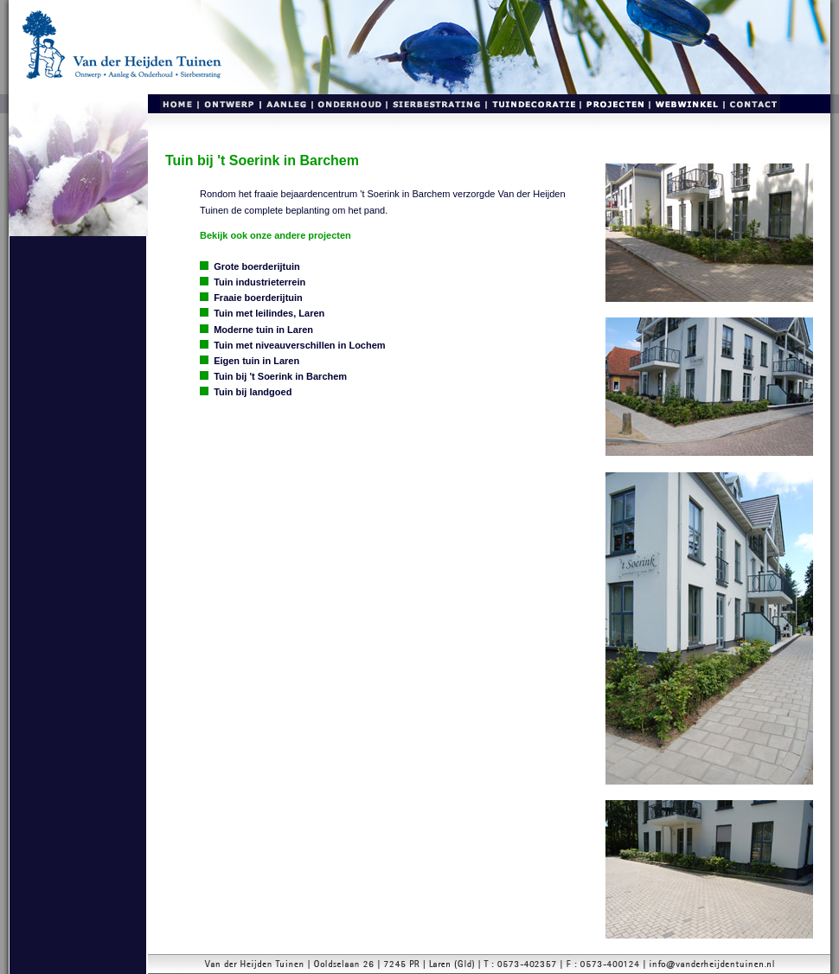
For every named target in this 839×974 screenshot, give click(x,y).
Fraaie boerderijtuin (258, 297)
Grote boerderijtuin (257, 266)
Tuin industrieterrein (259, 282)
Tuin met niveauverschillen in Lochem (299, 345)
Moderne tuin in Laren (263, 329)
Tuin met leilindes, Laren (269, 313)
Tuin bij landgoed (252, 392)
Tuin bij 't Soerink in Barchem (280, 376)
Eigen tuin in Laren (256, 361)
